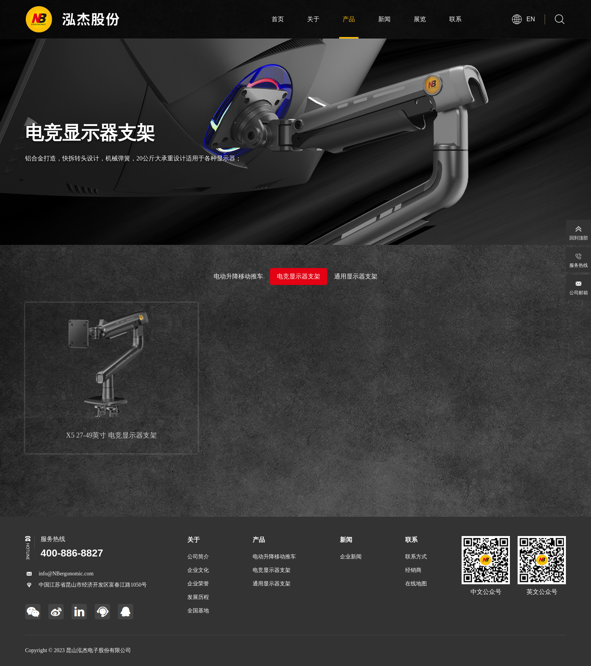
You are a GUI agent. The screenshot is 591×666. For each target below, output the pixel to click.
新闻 (384, 19)
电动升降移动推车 (238, 276)
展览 (420, 19)
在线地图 (416, 584)
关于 (313, 19)
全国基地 (198, 611)
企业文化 (198, 570)
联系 (455, 19)
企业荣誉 (198, 584)
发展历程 (198, 597)
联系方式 (416, 557)
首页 (278, 19)
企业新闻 (351, 557)
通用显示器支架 (355, 276)
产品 (349, 19)
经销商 (413, 570)
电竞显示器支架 (298, 276)
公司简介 (198, 557)
